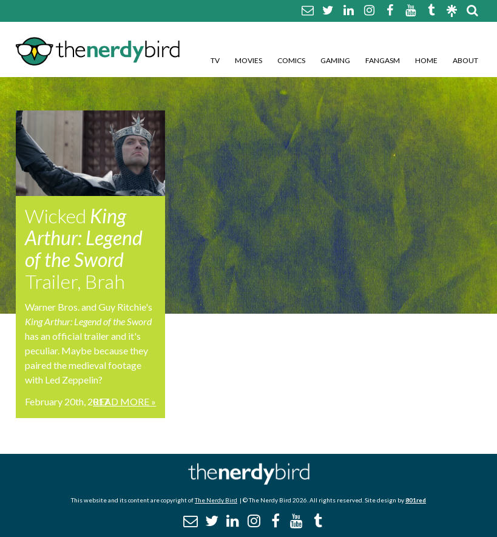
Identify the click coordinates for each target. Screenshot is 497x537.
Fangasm (382, 60)
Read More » (124, 401)
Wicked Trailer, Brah (84, 248)
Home (426, 60)
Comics (291, 60)
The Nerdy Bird (216, 500)
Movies (248, 60)
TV (215, 60)
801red (415, 500)
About (465, 60)
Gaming (335, 60)
